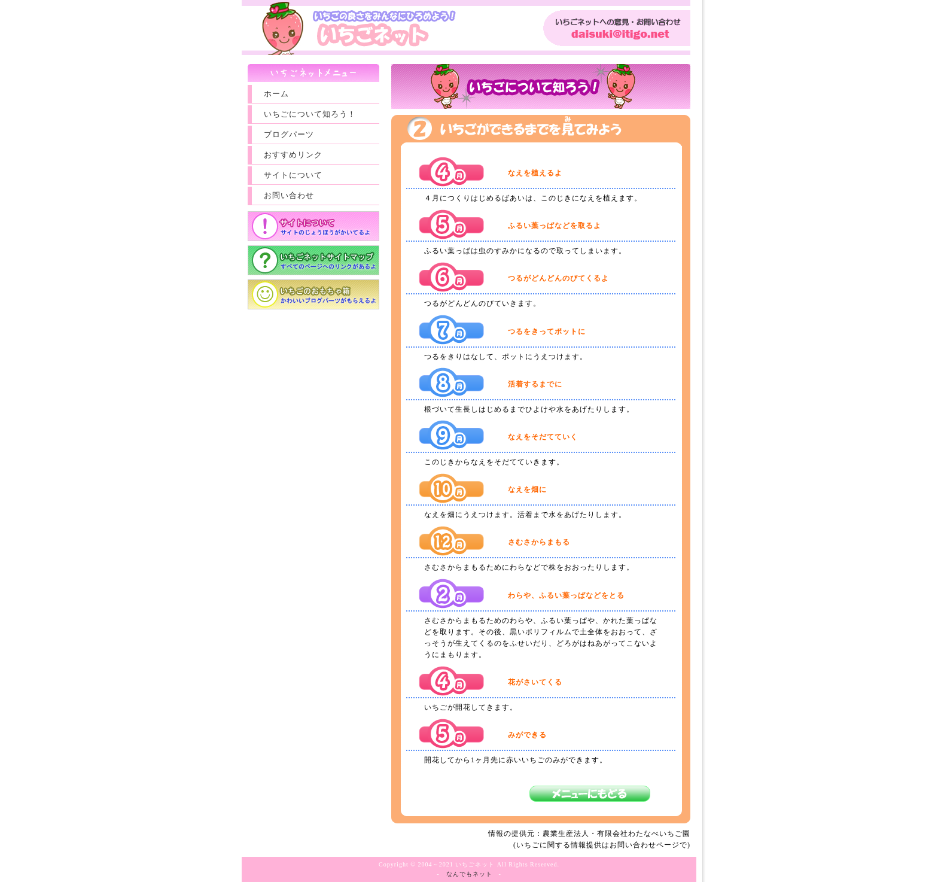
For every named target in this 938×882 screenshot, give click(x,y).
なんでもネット (469, 874)
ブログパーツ (289, 134)
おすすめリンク (293, 154)
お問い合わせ (289, 195)
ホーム (276, 93)
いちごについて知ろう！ (310, 114)
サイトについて (293, 175)
